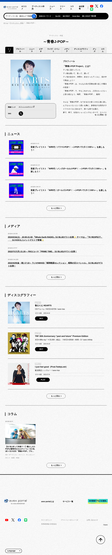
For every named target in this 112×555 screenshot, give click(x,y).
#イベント (22, 455)
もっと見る (101, 115)
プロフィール (20, 50)
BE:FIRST (66, 16)
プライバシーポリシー (69, 520)
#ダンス (7, 458)
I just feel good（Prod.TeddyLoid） (51, 367)
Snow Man (76, 16)
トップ (9, 50)
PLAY (43, 380)
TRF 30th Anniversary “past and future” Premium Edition (61, 336)
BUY (41, 318)
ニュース (31, 50)
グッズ (94, 50)
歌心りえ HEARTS (43, 305)
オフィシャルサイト (25, 107)
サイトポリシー (46, 520)
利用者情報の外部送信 (49, 524)
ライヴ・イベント (53, 50)
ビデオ (41, 50)
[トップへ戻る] (100, 539)
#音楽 (17, 458)
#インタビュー (30, 455)
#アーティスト (13, 455)
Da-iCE (57, 16)
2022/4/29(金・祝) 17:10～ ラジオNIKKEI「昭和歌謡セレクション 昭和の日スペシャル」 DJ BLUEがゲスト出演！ (55, 264)
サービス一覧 (68, 501)
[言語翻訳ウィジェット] (13, 551)
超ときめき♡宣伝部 (89, 16)
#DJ (6, 455)
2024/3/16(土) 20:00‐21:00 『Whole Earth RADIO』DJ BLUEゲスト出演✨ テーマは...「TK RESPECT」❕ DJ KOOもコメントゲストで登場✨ (55, 238)
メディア (66, 50)
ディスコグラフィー (81, 50)
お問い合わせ (92, 520)
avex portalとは (47, 501)
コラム (102, 50)
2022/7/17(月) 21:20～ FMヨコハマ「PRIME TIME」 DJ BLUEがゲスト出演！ (42, 251)
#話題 (13, 458)
